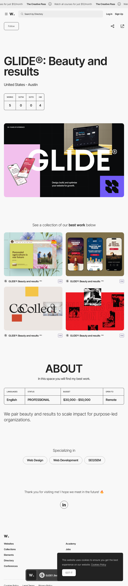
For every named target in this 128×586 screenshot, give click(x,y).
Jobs (68, 549)
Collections (10, 549)
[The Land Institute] (33, 254)
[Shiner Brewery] (95, 254)
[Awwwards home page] (31, 575)
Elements (9, 554)
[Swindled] (95, 308)
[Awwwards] (12, 14)
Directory (9, 560)
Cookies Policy (98, 564)
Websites (9, 543)
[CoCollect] (33, 308)
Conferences (11, 566)
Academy (71, 543)
